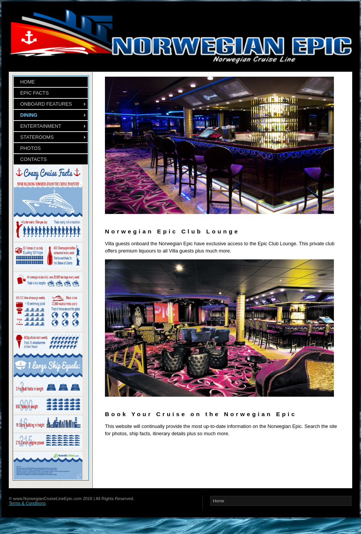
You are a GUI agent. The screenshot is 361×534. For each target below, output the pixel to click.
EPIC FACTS (34, 93)
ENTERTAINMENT (40, 126)
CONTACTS (33, 159)
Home (218, 501)
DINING (28, 115)
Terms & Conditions (27, 503)
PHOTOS (30, 148)
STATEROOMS (37, 137)
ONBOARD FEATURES (46, 104)
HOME (27, 82)
